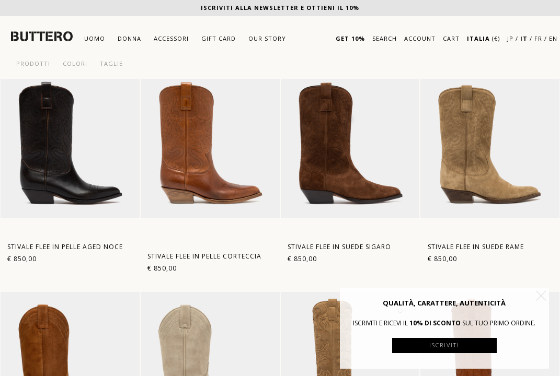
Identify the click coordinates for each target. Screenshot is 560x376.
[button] (541, 295)
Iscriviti (444, 345)
